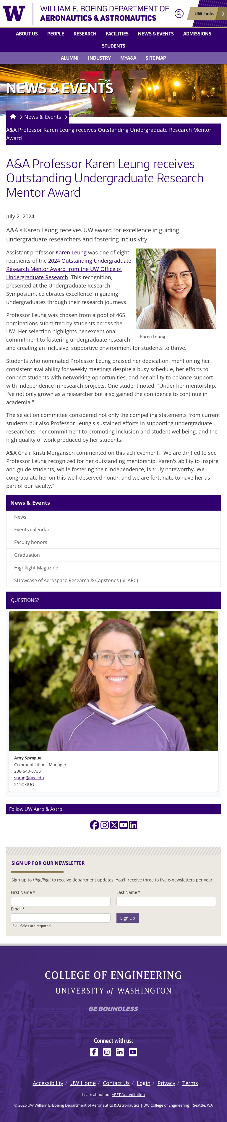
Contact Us (116, 1083)
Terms (190, 1083)
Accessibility (48, 1083)
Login (143, 1083)
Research (85, 34)
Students (113, 46)
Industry (99, 58)
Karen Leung (71, 252)
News (20, 517)
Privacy (166, 1083)
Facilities (117, 34)
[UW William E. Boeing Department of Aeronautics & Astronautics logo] (86, 14)
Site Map (156, 58)
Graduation (27, 555)
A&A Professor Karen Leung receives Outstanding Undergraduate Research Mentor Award (108, 134)
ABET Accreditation (128, 1094)
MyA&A (128, 58)
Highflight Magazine (36, 567)
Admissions (197, 34)
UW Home (83, 1083)
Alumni (70, 58)
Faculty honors (30, 542)
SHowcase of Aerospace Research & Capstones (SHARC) (76, 580)
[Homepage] (12, 117)
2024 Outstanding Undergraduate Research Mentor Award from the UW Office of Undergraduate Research (68, 269)
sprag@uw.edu (29, 777)
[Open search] (179, 13)
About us (27, 34)
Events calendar (32, 529)
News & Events (156, 34)
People (55, 34)
